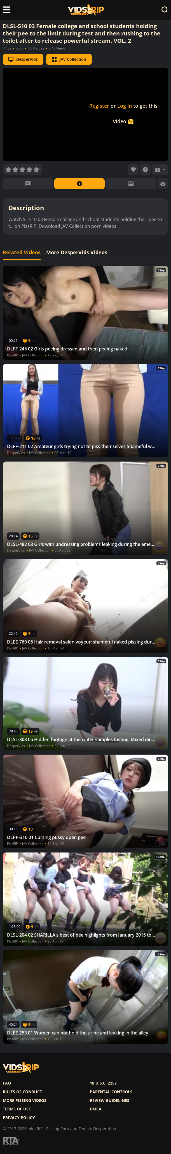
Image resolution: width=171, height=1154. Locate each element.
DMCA (96, 1109)
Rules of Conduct (22, 1091)
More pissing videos (24, 1100)
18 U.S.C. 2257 (103, 1083)
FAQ (7, 1083)
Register (99, 105)
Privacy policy (19, 1117)
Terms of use (17, 1109)
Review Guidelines (109, 1100)
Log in (124, 105)
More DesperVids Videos (76, 252)
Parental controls (111, 1091)
